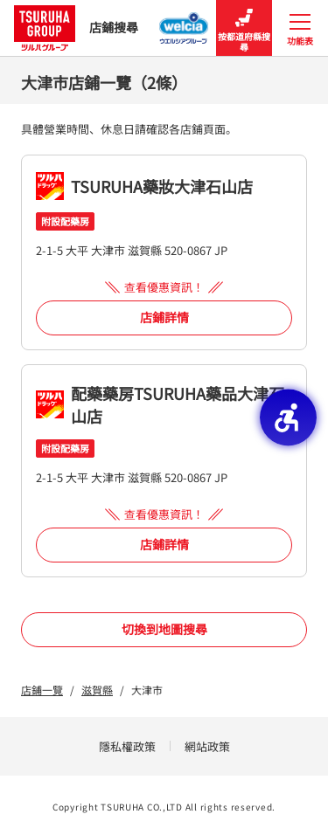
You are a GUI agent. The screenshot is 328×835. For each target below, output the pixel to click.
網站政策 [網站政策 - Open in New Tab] (207, 746)
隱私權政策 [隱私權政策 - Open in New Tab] (127, 746)
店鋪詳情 (164, 317)
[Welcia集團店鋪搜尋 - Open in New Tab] (184, 22)
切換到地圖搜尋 (164, 629)
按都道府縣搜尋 (244, 28)
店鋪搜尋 (76, 27)
